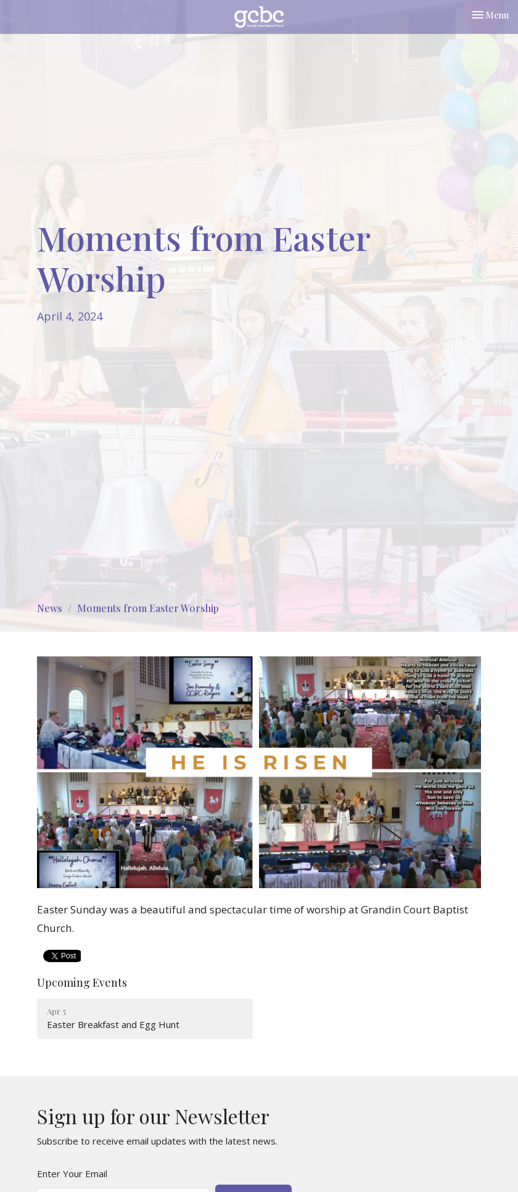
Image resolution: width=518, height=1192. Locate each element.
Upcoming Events (82, 982)
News (49, 608)
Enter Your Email (72, 1173)
